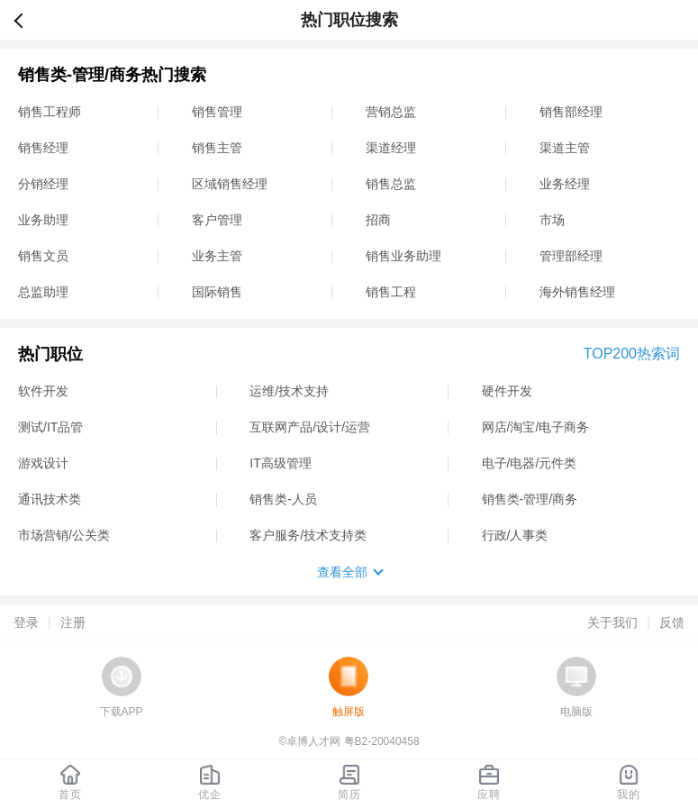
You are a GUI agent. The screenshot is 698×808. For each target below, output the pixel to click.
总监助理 (43, 292)
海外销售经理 (577, 292)
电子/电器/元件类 (529, 463)
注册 (73, 622)
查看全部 (342, 572)
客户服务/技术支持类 (308, 535)
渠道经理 (391, 148)
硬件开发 (507, 391)
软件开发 (43, 391)
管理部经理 (571, 256)
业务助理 (43, 220)
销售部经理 (571, 111)
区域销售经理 (229, 184)
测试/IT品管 (50, 427)
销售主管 (217, 148)
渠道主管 (564, 148)
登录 (26, 622)
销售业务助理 (403, 256)
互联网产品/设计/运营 (309, 427)
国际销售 (217, 292)
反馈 (671, 622)
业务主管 (217, 256)
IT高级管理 (280, 463)
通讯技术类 (49, 499)
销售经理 (43, 148)
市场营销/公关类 (64, 535)
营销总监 (391, 111)
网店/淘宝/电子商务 (536, 427)
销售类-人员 (283, 499)
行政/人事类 (515, 535)
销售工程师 (49, 111)
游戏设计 (43, 463)
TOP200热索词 (632, 353)
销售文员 (43, 256)
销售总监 (391, 184)
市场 (552, 220)
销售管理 (217, 111)
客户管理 (217, 220)
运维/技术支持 (289, 391)
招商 (378, 220)
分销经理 (43, 184)
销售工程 (391, 292)
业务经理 (564, 184)
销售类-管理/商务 (530, 499)
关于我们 (612, 622)
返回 (26, 19)
